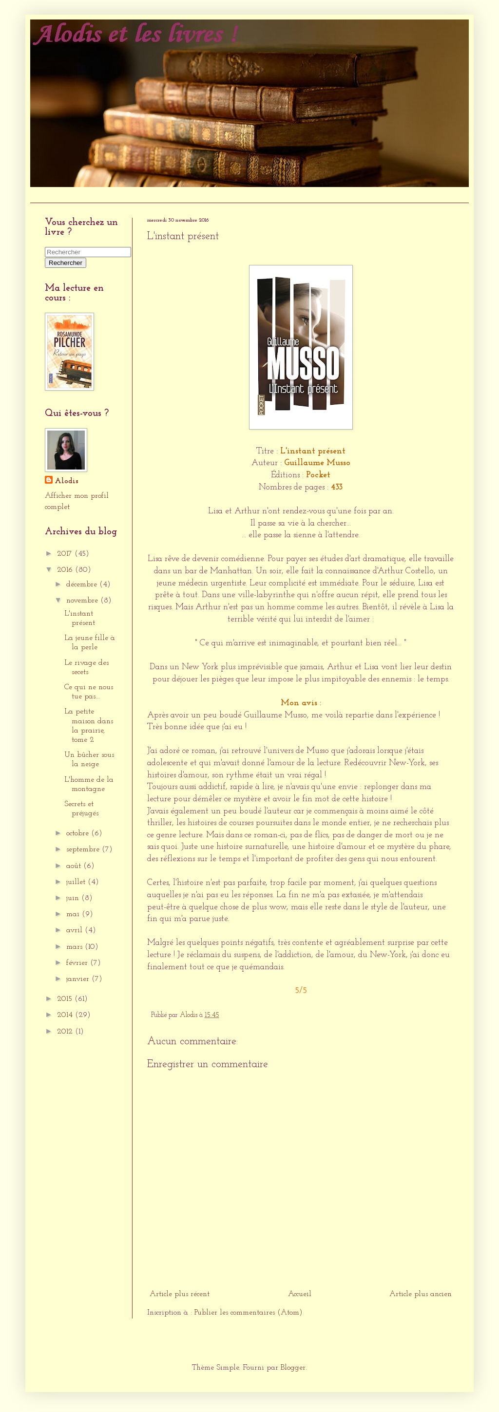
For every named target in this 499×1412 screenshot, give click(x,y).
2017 (66, 554)
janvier (79, 979)
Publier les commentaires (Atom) (248, 1313)
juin (73, 898)
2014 (66, 1015)
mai (74, 914)
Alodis (66, 481)
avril (75, 930)
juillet (77, 882)
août (74, 866)
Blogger (293, 1368)
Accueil (47, 194)
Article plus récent (180, 1294)
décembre (82, 584)
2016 (66, 570)
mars (75, 947)
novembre (83, 600)
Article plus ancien (420, 1294)
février (78, 963)
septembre (84, 849)
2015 (66, 999)
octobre (78, 833)
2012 (66, 1031)
